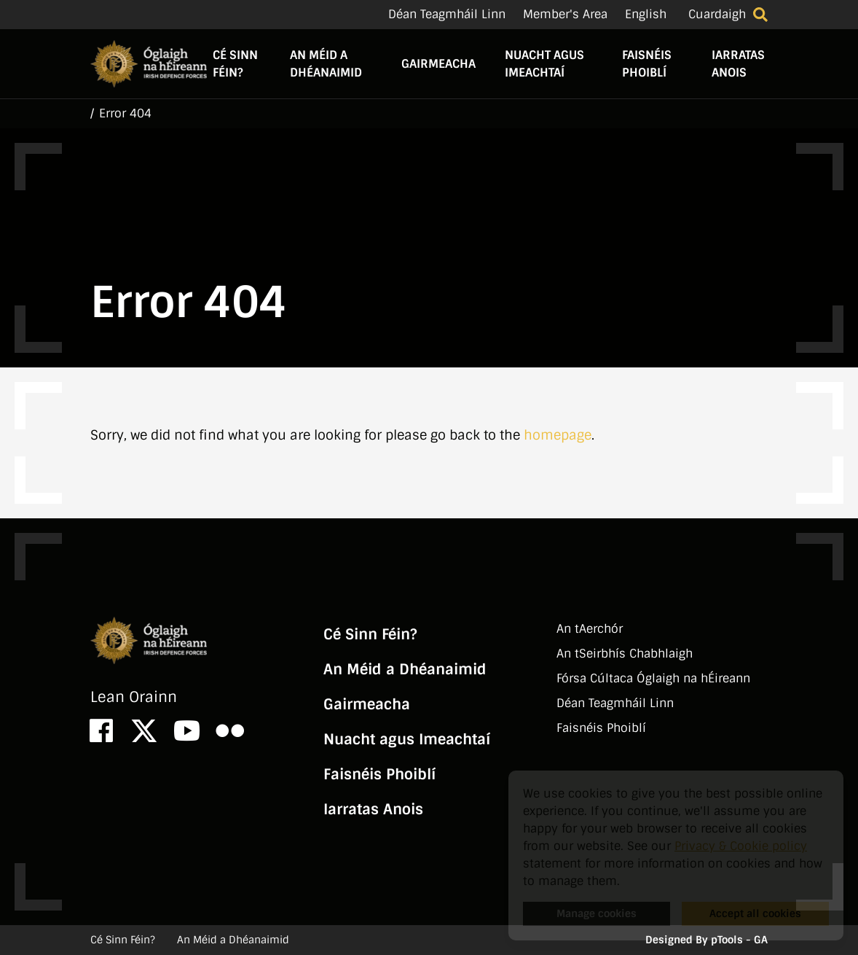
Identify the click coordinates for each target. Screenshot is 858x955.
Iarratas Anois (738, 63)
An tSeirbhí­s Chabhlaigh (624, 653)
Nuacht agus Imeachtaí (544, 63)
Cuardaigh (717, 14)
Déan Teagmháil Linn (446, 14)
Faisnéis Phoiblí (647, 63)
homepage (557, 435)
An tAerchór (589, 628)
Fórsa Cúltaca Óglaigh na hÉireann (653, 678)
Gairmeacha (438, 63)
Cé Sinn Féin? (235, 63)
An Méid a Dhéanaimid (326, 63)
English (645, 14)
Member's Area (565, 14)
